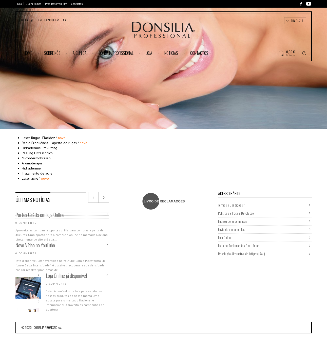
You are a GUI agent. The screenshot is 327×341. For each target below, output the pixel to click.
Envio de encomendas (231, 229)
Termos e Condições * (231, 205)
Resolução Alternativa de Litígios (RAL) (241, 253)
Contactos (77, 4)
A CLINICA (80, 53)
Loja (19, 4)
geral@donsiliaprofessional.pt (47, 20)
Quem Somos (33, 4)
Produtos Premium (56, 4)
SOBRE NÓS (52, 53)
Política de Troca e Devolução (236, 213)
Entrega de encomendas (232, 221)
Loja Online (225, 237)
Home (28, 53)
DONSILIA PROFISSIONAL (116, 53)
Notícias (171, 53)
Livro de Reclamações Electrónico (238, 245)
